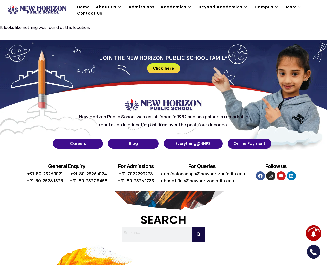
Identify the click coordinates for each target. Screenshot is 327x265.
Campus (267, 7)
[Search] (198, 234)
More (294, 7)
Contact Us (89, 13)
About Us (108, 7)
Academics (176, 7)
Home (83, 7)
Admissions (142, 7)
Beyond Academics (223, 7)
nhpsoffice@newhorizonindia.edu (197, 180)
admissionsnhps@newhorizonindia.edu (203, 173)
